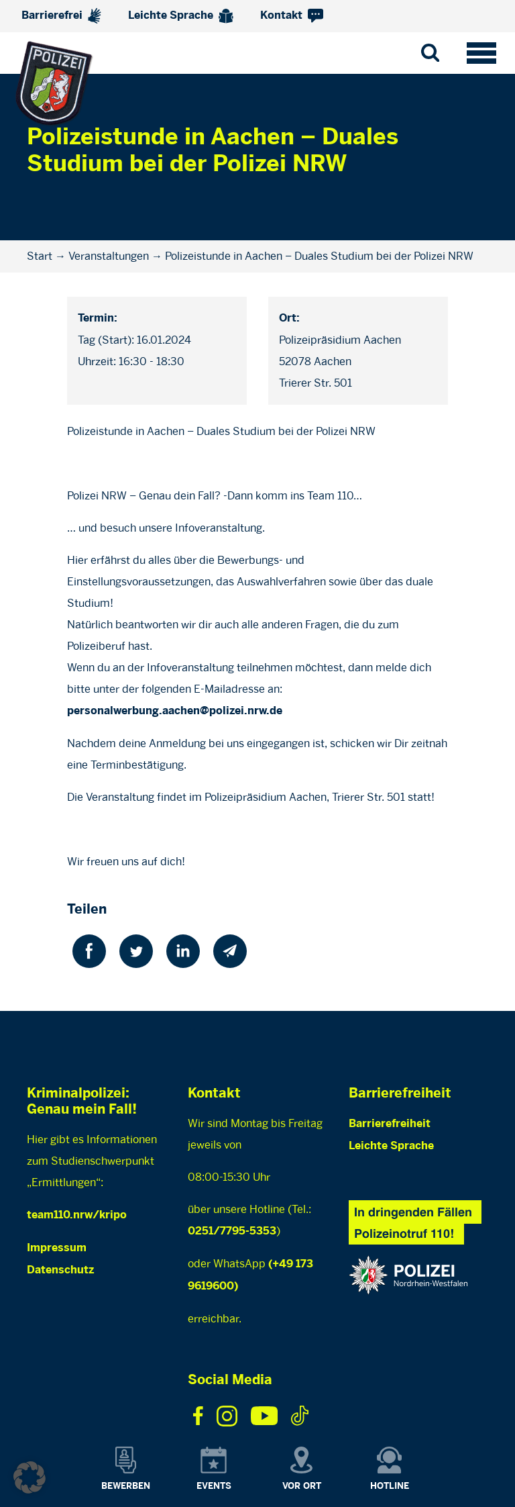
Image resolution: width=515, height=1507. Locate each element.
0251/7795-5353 (232, 1231)
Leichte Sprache (180, 16)
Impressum (57, 1248)
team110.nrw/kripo (77, 1215)
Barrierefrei (61, 15)
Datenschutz (60, 1270)
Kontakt (291, 16)
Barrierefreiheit (390, 1124)
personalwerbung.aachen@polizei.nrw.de (174, 711)
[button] (29, 1477)
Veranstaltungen (108, 256)
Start (39, 256)
